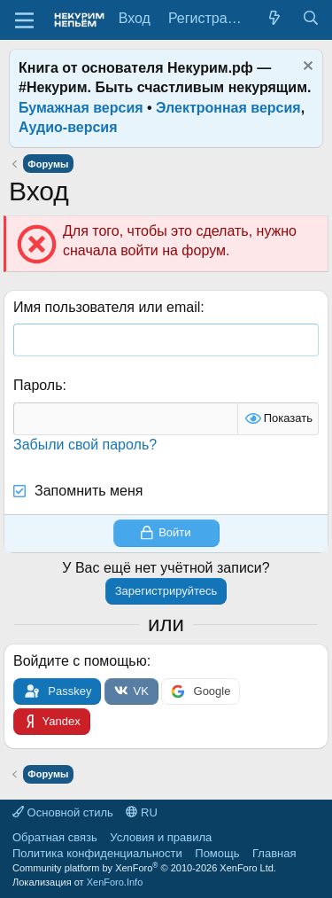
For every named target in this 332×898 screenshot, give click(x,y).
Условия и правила (161, 837)
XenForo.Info (115, 882)
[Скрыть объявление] (305, 68)
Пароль (38, 385)
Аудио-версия (68, 127)
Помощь (217, 853)
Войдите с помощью (80, 660)
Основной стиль (62, 812)
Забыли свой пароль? (85, 444)
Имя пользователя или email (106, 307)
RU (141, 812)
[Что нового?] (275, 18)
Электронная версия (228, 107)
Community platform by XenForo (144, 868)
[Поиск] (310, 18)
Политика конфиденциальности (97, 853)
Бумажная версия (81, 107)
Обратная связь (54, 837)
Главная (274, 853)
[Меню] (24, 20)
